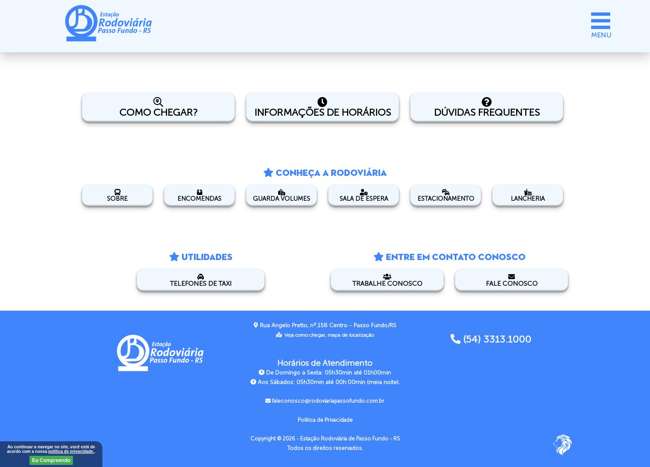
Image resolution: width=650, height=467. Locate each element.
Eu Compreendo (51, 460)
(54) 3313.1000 (491, 339)
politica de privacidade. (72, 451)
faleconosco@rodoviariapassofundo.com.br (324, 401)
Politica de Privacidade (325, 420)
